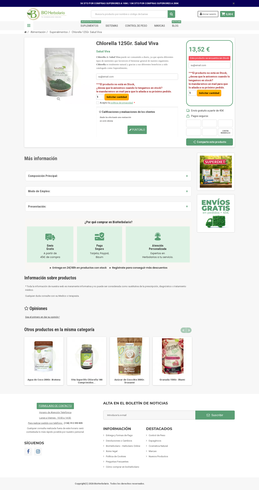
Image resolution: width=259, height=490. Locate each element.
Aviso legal (111, 451)
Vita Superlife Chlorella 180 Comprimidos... (86, 381)
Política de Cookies (116, 456)
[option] (43, 361)
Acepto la (117, 102)
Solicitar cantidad (116, 97)
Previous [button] (183, 330)
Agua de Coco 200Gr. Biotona (44, 379)
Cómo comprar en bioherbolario (122, 467)
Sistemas (112, 25)
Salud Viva (103, 51)
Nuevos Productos (158, 456)
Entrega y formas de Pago (119, 435)
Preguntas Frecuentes (117, 461)
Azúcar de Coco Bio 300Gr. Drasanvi (129, 381)
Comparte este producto (209, 142)
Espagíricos (155, 440)
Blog (176, 24)
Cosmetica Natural (158, 446)
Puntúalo (137, 129)
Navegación (28, 25)
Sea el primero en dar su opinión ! (42, 317)
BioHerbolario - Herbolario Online (123, 446)
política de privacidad (121, 102)
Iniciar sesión (207, 13)
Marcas (159, 25)
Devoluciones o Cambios (119, 440)
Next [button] (189, 330)
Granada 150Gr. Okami (172, 379)
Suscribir (215, 415)
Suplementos (91, 24)
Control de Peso (136, 25)
